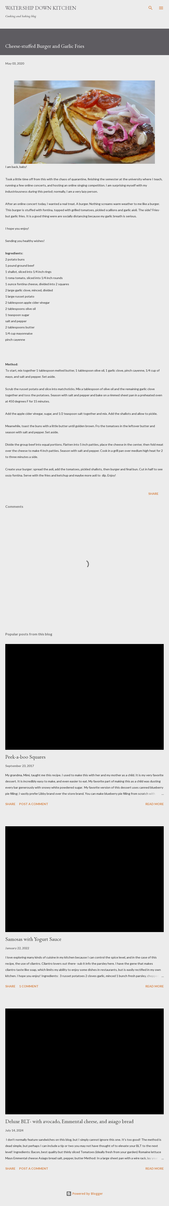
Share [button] (153, 493)
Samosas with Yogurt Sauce (33, 939)
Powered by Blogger (84, 1193)
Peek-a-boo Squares (25, 756)
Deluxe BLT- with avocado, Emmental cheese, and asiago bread (69, 1121)
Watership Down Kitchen (40, 7)
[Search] (150, 8)
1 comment (29, 986)
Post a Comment (33, 804)
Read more (154, 804)
